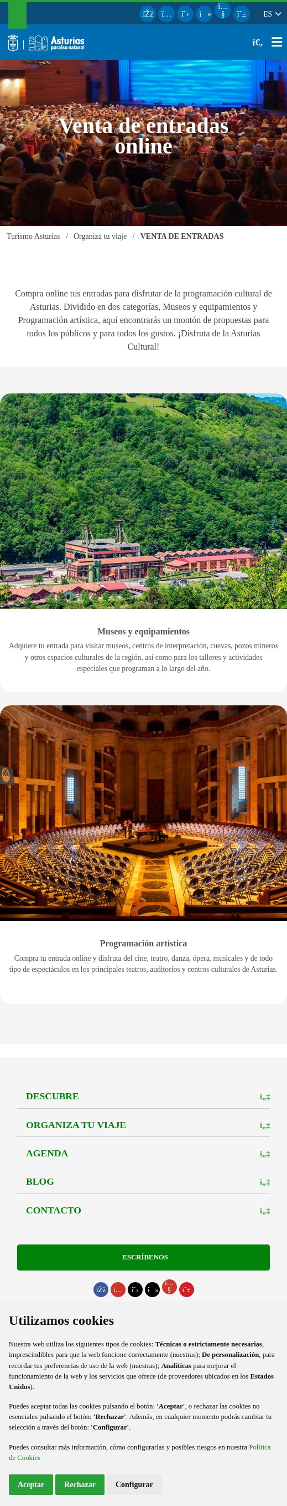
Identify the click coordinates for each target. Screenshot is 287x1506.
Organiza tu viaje (76, 1124)
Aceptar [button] (31, 1485)
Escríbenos (143, 1257)
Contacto (53, 1210)
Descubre (52, 1096)
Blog (40, 1181)
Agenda (47, 1153)
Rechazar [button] (80, 1485)
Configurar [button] (134, 1485)
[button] (271, 14)
